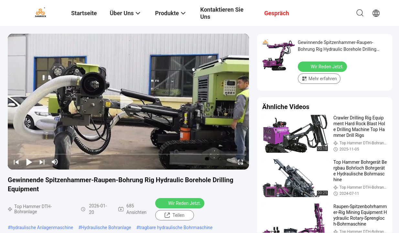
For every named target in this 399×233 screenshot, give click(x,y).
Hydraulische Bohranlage (106, 227)
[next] (42, 162)
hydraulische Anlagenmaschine (42, 227)
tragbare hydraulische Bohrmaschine (175, 227)
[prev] (16, 162)
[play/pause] (29, 162)
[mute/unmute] (55, 162)
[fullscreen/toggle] (240, 162)
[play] (128, 102)
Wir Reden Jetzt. (180, 203)
